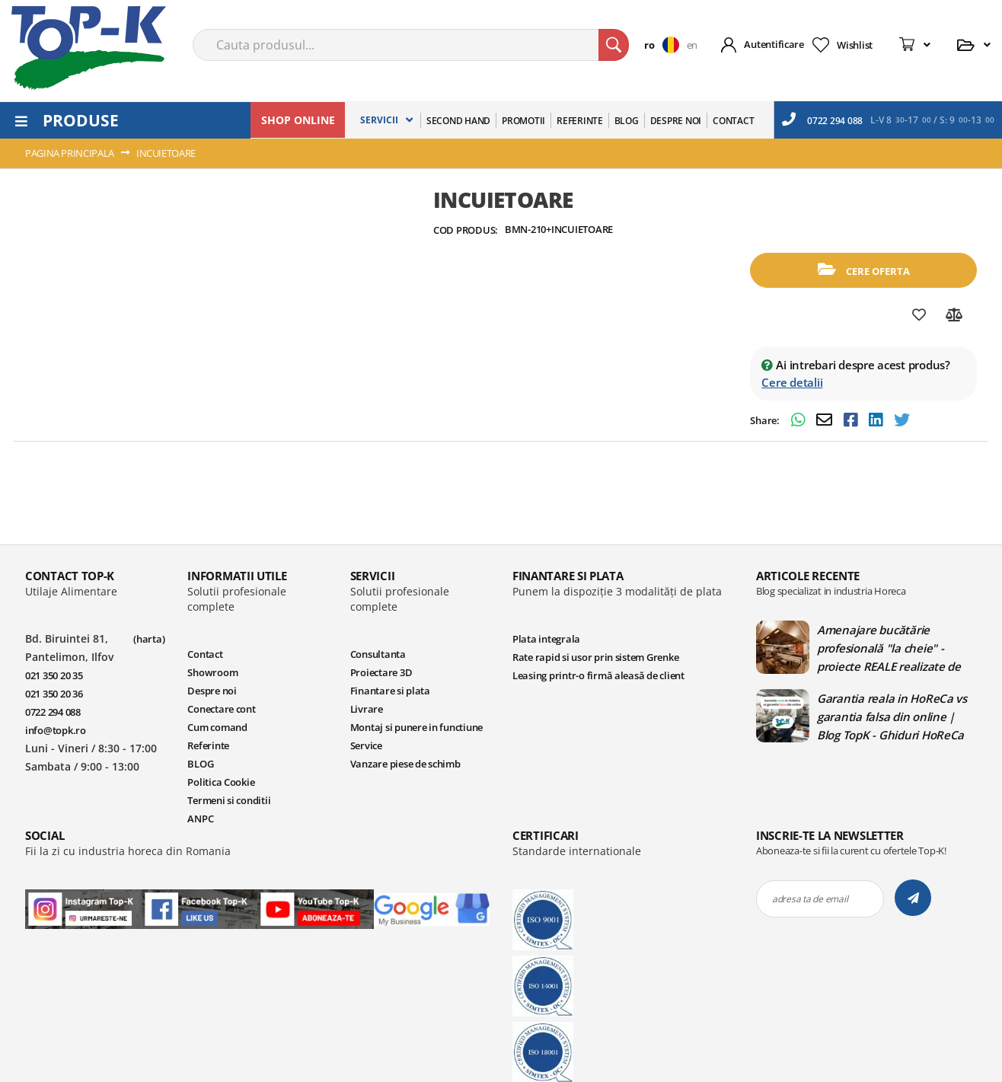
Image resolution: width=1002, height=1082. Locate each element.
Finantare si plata (390, 690)
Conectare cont (221, 709)
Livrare (366, 709)
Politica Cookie (220, 782)
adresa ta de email (809, 898)
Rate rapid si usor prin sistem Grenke (595, 657)
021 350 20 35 (54, 675)
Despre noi (211, 690)
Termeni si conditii (228, 800)
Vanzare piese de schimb (405, 764)
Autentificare (774, 44)
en (692, 45)
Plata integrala (546, 639)
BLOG (200, 764)
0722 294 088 (822, 119)
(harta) (148, 639)
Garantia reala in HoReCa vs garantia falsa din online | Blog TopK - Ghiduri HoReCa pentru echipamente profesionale (892, 716)
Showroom (212, 672)
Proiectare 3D (381, 672)
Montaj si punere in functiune (416, 727)
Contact (204, 654)
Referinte (208, 745)
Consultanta (378, 654)
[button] (665, 45)
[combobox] (411, 45)
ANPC (200, 818)
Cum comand (217, 727)
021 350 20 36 (54, 694)
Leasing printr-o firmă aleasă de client (598, 675)
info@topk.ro (55, 730)
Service (366, 745)
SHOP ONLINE (298, 120)
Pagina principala (69, 153)
